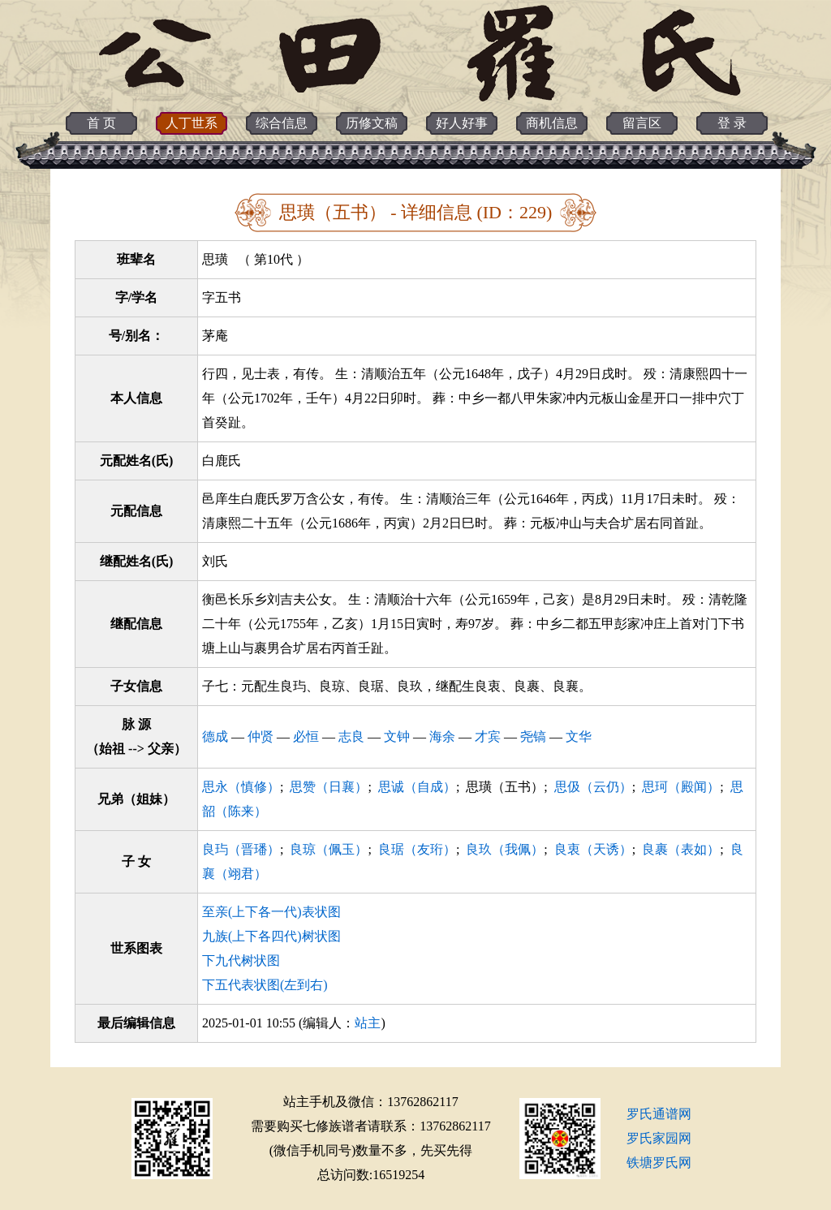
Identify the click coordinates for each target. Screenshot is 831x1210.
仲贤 (260, 736)
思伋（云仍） (593, 787)
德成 (215, 736)
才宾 (488, 736)
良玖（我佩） (505, 849)
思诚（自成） (417, 787)
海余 (442, 736)
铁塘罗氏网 (658, 1162)
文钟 (397, 736)
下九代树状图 (241, 960)
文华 (579, 736)
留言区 (641, 123)
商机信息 (552, 123)
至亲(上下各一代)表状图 (271, 912)
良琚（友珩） (417, 849)
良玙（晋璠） (241, 849)
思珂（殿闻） (681, 787)
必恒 (306, 736)
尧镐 (533, 736)
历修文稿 (372, 123)
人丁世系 (191, 123)
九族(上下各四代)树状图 (271, 936)
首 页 (101, 123)
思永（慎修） (241, 787)
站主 (368, 1023)
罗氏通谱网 (658, 1114)
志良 (351, 736)
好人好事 (462, 123)
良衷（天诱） (593, 849)
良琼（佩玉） (329, 849)
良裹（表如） (681, 849)
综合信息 (282, 123)
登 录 (732, 123)
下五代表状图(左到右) (265, 985)
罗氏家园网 (658, 1138)
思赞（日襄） (329, 787)
